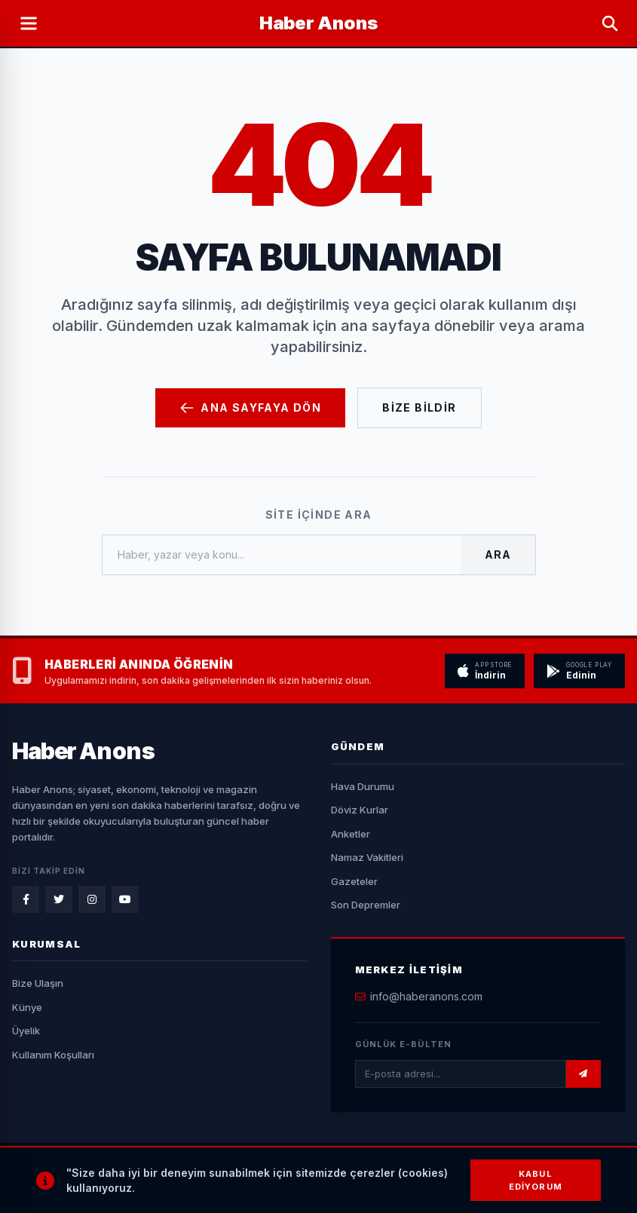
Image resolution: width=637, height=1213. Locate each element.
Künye (27, 1007)
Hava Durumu (362, 786)
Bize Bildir (419, 407)
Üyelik (26, 1031)
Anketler (350, 834)
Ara (497, 554)
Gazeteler (354, 881)
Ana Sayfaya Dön (250, 407)
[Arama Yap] (610, 23)
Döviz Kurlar (359, 810)
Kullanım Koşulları (53, 1055)
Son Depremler (365, 905)
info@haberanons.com (426, 996)
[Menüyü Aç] (28, 23)
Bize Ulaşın (37, 983)
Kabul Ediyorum (535, 1180)
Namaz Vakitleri (367, 857)
